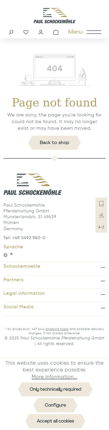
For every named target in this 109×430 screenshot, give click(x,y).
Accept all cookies (55, 421)
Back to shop (54, 143)
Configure (55, 405)
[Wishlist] (25, 31)
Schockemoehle (22, 266)
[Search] (11, 31)
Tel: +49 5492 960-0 (24, 238)
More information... (54, 377)
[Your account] (40, 31)
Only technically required (55, 389)
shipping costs (57, 329)
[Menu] (84, 31)
